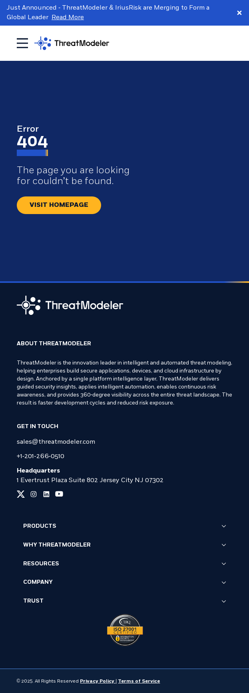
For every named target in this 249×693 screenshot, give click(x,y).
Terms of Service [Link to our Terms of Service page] (139, 681)
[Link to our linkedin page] (46, 494)
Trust (124, 602)
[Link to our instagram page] (34, 494)
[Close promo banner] (239, 13)
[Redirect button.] (59, 205)
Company (124, 583)
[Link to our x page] (21, 494)
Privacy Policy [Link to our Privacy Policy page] (98, 681)
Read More (68, 17)
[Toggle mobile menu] (22, 43)
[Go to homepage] (71, 43)
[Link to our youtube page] (59, 494)
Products (124, 526)
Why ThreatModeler (124, 545)
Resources (124, 564)
